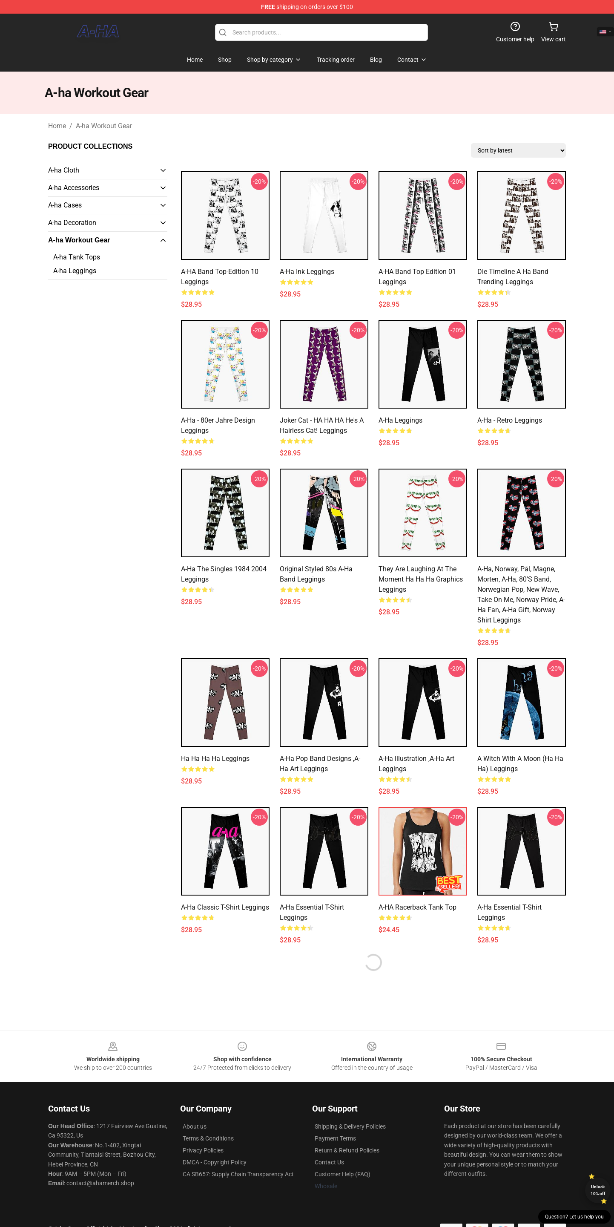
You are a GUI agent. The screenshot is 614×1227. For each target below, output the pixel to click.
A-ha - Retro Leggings (509, 420)
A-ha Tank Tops (76, 257)
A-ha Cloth (63, 170)
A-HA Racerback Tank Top (417, 907)
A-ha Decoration (72, 223)
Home (57, 126)
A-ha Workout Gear (104, 126)
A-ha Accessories (73, 188)
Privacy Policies (203, 1150)
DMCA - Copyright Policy (215, 1162)
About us (195, 1126)
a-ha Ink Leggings (307, 272)
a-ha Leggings (400, 420)
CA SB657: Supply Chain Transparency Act (238, 1174)
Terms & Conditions (208, 1138)
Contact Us (329, 1162)
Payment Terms (335, 1138)
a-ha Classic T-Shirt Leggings (225, 907)
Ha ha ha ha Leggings (215, 759)
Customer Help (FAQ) (342, 1174)
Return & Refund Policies (347, 1150)
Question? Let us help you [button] (574, 1217)
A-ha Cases (65, 205)
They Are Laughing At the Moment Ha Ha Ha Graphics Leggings (421, 579)
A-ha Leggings (74, 271)
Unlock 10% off (598, 1190)
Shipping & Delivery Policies (350, 1126)
